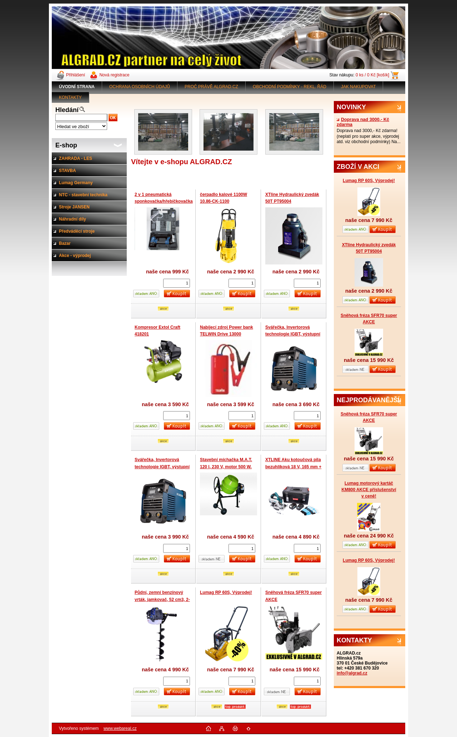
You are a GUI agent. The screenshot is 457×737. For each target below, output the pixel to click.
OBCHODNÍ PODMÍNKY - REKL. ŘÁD (289, 86)
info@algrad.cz (352, 673)
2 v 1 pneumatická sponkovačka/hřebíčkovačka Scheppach (164, 201)
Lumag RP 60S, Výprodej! (369, 180)
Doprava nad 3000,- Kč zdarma (363, 122)
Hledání (67, 109)
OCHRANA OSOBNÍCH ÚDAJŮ (139, 86)
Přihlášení (75, 74)
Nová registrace (114, 74)
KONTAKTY (70, 97)
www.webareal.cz (120, 728)
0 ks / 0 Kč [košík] (372, 74)
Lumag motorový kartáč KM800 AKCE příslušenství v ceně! (369, 490)
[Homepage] (77, 86)
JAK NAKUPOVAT (358, 86)
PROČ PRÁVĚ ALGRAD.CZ (211, 86)
